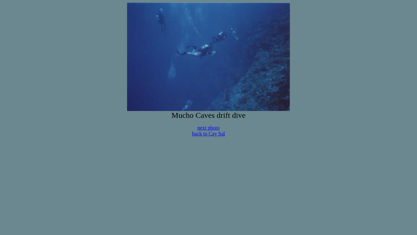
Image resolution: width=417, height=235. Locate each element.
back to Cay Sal (208, 133)
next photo (208, 128)
